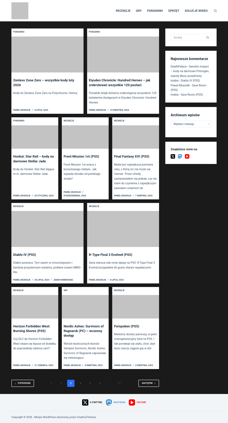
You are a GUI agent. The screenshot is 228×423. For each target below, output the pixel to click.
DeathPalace (179, 66)
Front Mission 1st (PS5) (82, 156)
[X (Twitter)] (173, 156)
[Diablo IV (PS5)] (47, 229)
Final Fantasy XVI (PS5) (133, 156)
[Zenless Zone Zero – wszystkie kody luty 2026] (47, 54)
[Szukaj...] (187, 37)
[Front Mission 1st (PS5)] (85, 137)
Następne (149, 383)
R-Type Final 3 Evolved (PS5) (112, 254)
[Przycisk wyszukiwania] (207, 37)
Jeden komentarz (63, 279)
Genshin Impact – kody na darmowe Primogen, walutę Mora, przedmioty (190, 71)
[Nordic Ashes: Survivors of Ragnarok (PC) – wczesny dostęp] (85, 306)
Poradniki (155, 10)
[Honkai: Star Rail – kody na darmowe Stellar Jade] (34, 137)
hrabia (174, 80)
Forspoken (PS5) (127, 326)
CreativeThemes (86, 416)
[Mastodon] (180, 156)
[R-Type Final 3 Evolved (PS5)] (123, 229)
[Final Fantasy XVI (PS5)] (135, 137)
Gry (139, 10)
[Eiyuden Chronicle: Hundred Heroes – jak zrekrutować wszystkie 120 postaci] (123, 54)
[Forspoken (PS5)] (135, 306)
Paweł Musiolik (180, 85)
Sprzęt (173, 10)
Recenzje (123, 10)
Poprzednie (23, 383)
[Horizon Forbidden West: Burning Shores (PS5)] (34, 306)
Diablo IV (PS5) (25, 254)
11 (119, 382)
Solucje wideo (196, 10)
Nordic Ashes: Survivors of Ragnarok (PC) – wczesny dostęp (85, 330)
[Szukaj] (215, 10)
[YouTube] (187, 156)
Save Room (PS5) (192, 94)
